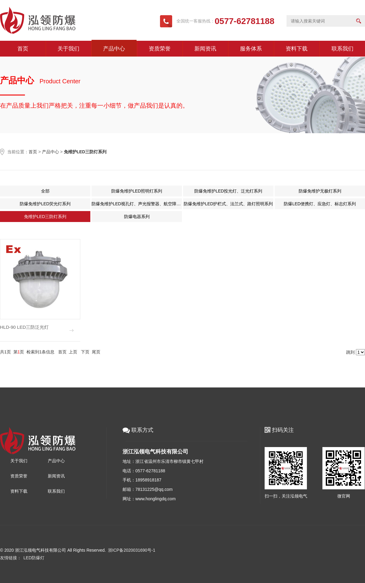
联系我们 (342, 49)
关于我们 (68, 49)
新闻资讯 (205, 49)
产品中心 (114, 49)
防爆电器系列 (136, 216)
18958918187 (148, 479)
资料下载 (297, 49)
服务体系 (251, 49)
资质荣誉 (160, 49)
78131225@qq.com (153, 489)
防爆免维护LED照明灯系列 (136, 191)
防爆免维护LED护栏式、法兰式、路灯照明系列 (228, 203)
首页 (22, 49)
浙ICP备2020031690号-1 (131, 550)
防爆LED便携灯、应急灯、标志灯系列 (319, 203)
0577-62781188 (150, 470)
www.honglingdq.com (155, 498)
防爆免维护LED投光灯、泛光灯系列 (228, 191)
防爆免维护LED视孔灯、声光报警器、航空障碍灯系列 (136, 203)
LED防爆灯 (33, 557)
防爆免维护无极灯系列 (319, 191)
